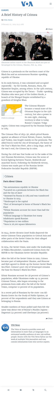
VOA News (8, 20)
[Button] (49, 29)
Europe (5, 10)
